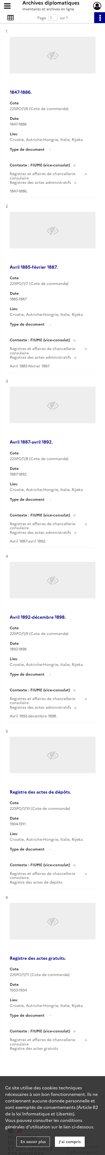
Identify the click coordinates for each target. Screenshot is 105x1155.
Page (41, 17)
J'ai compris (70, 1141)
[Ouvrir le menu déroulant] (7, 6)
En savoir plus (33, 1141)
